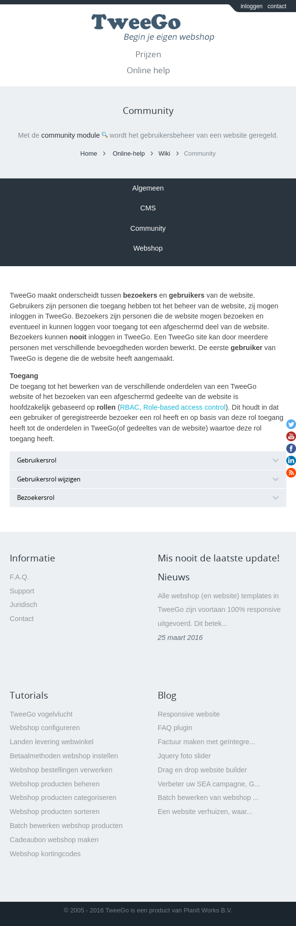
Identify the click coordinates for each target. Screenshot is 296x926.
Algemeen (148, 188)
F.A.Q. (19, 577)
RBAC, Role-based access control (173, 407)
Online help (148, 70)
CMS (148, 208)
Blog (167, 695)
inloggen (252, 6)
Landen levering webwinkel (52, 742)
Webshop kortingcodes (45, 854)
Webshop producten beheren (54, 784)
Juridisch (23, 604)
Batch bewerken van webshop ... (208, 797)
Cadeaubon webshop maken (54, 840)
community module (70, 135)
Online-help (129, 153)
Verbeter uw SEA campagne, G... (209, 784)
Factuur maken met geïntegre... (206, 742)
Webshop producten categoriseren (63, 797)
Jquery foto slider (184, 756)
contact (276, 6)
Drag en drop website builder (202, 770)
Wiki (164, 153)
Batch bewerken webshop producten (66, 826)
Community (148, 228)
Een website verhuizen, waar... (205, 811)
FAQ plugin (175, 728)
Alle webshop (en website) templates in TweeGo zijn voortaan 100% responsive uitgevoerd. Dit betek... (219, 610)
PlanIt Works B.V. (207, 910)
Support (22, 591)
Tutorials (29, 695)
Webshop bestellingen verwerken (61, 770)
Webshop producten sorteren (54, 811)
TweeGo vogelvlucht (41, 714)
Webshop (148, 248)
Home (89, 153)
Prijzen (148, 54)
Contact (22, 619)
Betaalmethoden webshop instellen (64, 756)
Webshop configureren (45, 728)
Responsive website (189, 714)
